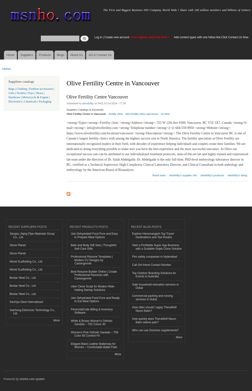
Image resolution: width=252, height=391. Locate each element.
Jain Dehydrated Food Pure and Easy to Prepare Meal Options (94, 235)
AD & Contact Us (100, 55)
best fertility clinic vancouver (142, 114)
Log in (98, 37)
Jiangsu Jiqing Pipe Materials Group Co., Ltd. (32, 235)
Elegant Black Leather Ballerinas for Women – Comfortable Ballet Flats (94, 345)
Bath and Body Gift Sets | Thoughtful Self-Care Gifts (93, 247)
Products (45, 55)
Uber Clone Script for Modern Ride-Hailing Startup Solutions (93, 288)
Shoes (39, 93)
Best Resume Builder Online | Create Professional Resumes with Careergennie (94, 275)
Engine (44, 97)
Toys (31, 93)
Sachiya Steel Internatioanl (26, 302)
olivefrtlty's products (212, 175)
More (56, 320)
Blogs (61, 55)
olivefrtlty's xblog (237, 175)
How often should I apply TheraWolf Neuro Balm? (154, 309)
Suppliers (26, 55)
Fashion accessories (41, 88)
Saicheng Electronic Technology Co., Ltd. (32, 311)
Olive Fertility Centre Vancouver (97, 96)
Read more (159, 175)
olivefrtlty (88, 103)
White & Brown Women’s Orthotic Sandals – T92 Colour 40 (91, 322)
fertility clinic (116, 114)
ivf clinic (165, 114)
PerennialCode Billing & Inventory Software (92, 311)
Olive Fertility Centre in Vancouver (86, 114)
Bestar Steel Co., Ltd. (23, 277)
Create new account (117, 37)
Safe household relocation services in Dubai (155, 286)
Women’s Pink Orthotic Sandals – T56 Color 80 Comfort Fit (94, 334)
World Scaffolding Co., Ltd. (26, 261)
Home (10, 55)
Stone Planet (18, 245)
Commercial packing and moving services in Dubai (152, 297)
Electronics (15, 101)
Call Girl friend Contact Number (151, 265)
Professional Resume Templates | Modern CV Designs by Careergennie (92, 260)
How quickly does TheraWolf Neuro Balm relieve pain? (154, 320)
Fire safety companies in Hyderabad (154, 256)
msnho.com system (32, 379)
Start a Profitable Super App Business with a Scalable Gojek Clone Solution (157, 247)
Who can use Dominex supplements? (155, 330)
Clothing (22, 88)
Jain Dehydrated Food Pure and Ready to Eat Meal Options (95, 299)
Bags (11, 88)
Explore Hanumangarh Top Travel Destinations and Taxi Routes (153, 235)
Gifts (11, 93)
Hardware (14, 97)
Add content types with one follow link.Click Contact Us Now (211, 37)
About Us (76, 55)
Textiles (21, 93)
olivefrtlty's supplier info (183, 175)
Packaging (45, 101)
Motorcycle (29, 97)
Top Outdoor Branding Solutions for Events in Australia (154, 274)
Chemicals (30, 101)
